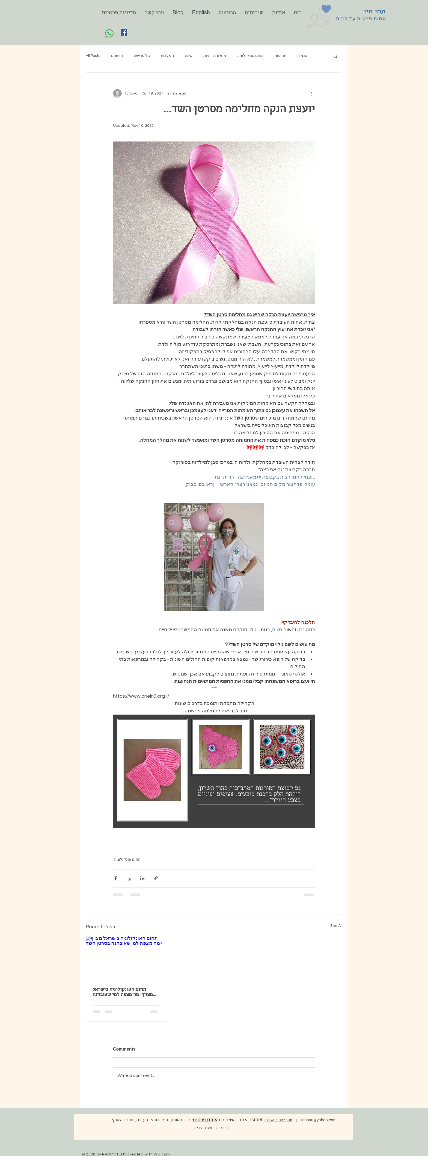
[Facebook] (124, 32)
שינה (188, 56)
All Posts (93, 56)
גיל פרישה (142, 56)
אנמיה (302, 56)
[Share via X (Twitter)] (129, 878)
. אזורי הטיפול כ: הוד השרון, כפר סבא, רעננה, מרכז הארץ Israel (185, 1120)
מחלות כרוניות (214, 56)
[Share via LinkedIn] (142, 878)
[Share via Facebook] (115, 878)
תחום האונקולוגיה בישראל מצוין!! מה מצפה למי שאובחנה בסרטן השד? (123, 992)
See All (336, 926)
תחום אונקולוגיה (250, 56)
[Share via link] (155, 878)
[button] (335, 56)
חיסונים (117, 56)
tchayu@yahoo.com (320, 1120)
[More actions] (311, 93)
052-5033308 (279, 1120)
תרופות (280, 56)
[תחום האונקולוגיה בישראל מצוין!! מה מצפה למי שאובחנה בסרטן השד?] (125, 958)
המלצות (167, 56)
